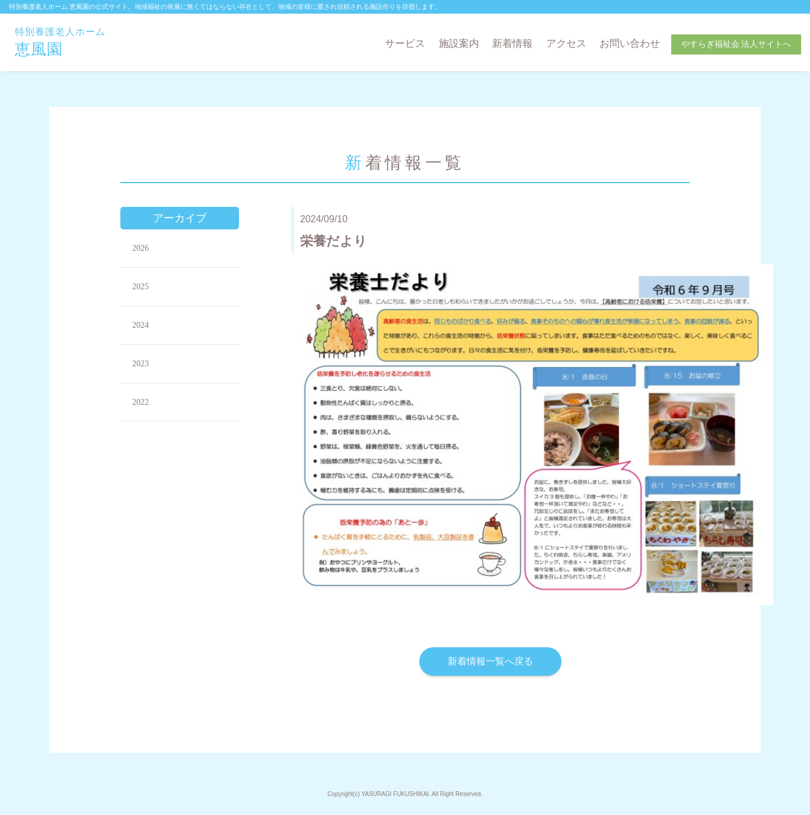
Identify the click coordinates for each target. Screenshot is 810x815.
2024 (140, 325)
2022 (140, 402)
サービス (405, 43)
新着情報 (512, 43)
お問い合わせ (629, 43)
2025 (140, 286)
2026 (140, 248)
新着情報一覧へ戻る (490, 661)
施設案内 (459, 43)
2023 (140, 363)
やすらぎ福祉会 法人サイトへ (736, 44)
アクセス (566, 43)
